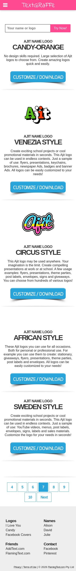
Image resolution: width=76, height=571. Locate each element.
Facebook (51, 548)
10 (30, 497)
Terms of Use (29, 567)
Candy (10, 530)
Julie (47, 534)
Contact (50, 544)
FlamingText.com (18, 553)
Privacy (17, 567)
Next (44, 497)
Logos (11, 521)
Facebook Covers (18, 534)
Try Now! (60, 28)
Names (49, 521)
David (48, 530)
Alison (48, 525)
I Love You (13, 525)
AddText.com (15, 548)
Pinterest (50, 553)
